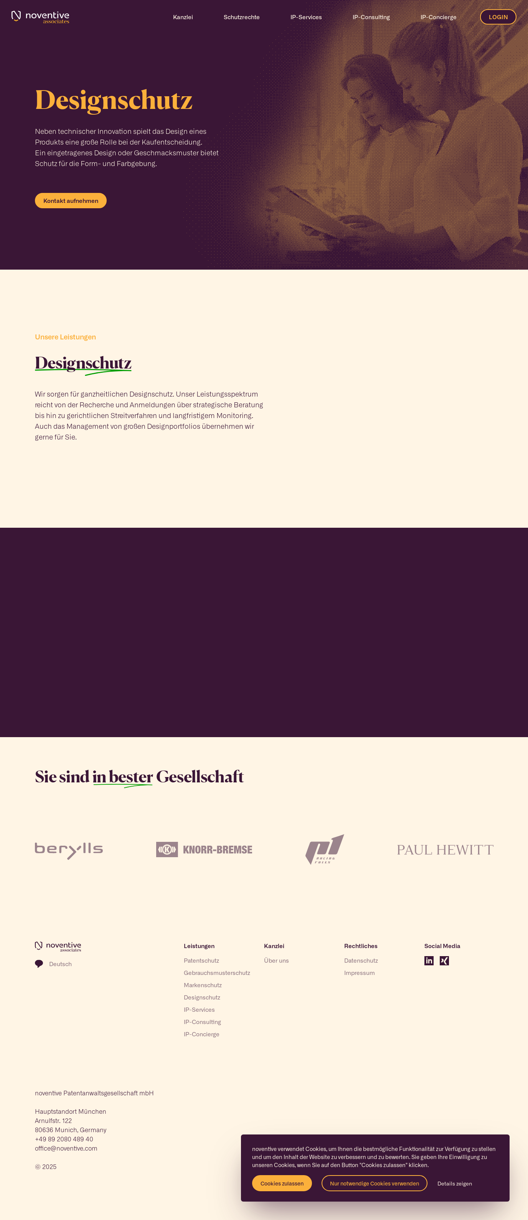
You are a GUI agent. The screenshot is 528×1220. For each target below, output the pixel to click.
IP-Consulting (202, 1021)
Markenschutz (203, 984)
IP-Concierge (439, 16)
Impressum (359, 972)
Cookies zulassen (282, 1183)
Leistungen (199, 945)
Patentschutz (201, 960)
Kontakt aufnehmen (70, 200)
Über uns (276, 960)
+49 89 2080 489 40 (64, 1139)
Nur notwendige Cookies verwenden (374, 1183)
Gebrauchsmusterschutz (217, 972)
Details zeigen (454, 1183)
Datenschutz (361, 960)
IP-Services (199, 1009)
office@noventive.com (66, 1148)
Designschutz (202, 997)
